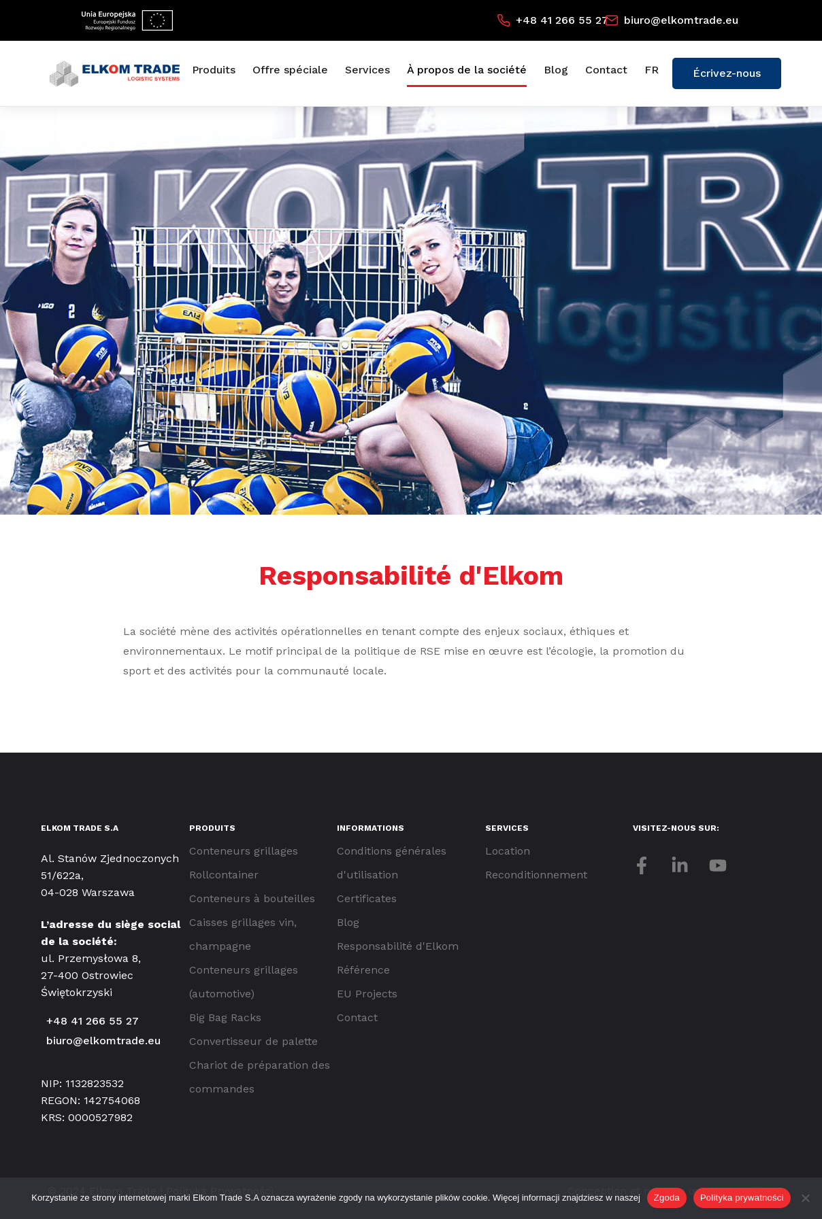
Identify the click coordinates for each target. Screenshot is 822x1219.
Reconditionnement (536, 874)
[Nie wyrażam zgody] (805, 1198)
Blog (556, 69)
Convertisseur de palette (253, 1041)
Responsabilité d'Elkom (398, 946)
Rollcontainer (224, 874)
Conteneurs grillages (243, 850)
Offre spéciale (290, 69)
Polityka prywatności (742, 1197)
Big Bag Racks (225, 1017)
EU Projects (367, 993)
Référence (363, 969)
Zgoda (667, 1197)
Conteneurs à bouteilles (252, 898)
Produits (213, 69)
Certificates (367, 898)
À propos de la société (467, 69)
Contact (606, 69)
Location (507, 850)
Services (367, 69)
